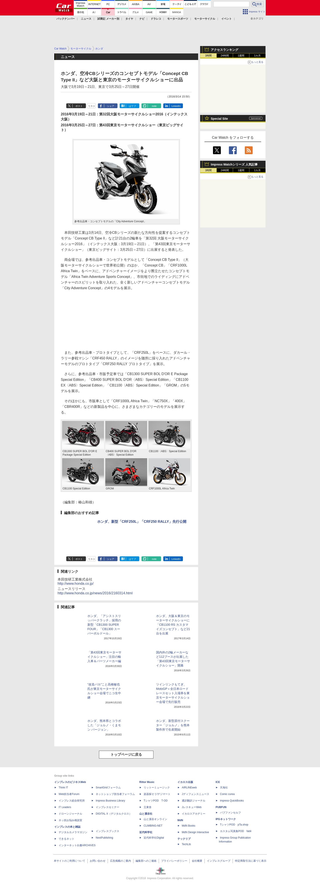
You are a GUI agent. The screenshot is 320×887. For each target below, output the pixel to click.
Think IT (63, 787)
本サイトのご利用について (69, 860)
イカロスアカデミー (193, 813)
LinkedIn (176, 106)
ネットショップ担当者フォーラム (115, 794)
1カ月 (257, 55)
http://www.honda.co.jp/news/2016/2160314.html (95, 593)
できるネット (66, 838)
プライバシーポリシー (174, 860)
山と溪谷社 (145, 813)
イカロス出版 (185, 782)
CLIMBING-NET (153, 825)
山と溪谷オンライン (155, 819)
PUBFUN (221, 807)
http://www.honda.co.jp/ (76, 583)
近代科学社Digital (154, 837)
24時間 (225, 55)
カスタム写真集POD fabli (235, 831)
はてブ (132, 106)
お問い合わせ (98, 860)
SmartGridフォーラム (108, 787)
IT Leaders (65, 807)
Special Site (219, 118)
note (154, 106)
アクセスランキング (224, 49)
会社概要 (197, 860)
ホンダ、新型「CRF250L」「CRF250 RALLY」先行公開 (141, 521)
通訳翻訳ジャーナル (193, 800)
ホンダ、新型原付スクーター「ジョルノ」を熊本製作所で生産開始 (173, 725)
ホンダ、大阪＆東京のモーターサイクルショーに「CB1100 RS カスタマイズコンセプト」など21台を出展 (173, 624)
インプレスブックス (107, 831)
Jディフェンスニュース (195, 794)
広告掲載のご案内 (120, 860)
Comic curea (227, 794)
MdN (180, 820)
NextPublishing (104, 837)
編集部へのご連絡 (146, 860)
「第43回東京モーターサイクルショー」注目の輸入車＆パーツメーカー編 (104, 657)
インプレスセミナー (107, 807)
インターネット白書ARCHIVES (77, 845)
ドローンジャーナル (70, 813)
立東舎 (147, 807)
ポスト (79, 106)
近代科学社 (145, 832)
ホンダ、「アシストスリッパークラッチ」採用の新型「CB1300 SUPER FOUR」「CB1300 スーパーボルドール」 (104, 624)
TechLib (186, 844)
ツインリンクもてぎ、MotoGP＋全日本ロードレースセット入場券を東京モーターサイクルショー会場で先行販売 (173, 693)
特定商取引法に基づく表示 (250, 860)
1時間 (208, 55)
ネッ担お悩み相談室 (70, 820)
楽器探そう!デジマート (157, 794)
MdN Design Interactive (195, 832)
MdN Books (188, 825)
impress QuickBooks (232, 800)
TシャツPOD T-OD (156, 800)
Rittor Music (146, 782)
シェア (110, 106)
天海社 (224, 787)
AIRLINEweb (189, 787)
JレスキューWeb (191, 807)
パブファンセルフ (230, 812)
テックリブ (184, 838)
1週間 (241, 55)
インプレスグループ (218, 860)
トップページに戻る (126, 754)
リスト (91, 106)
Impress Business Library (110, 800)
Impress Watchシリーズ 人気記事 (234, 164)
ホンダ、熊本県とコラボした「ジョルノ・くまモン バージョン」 (104, 725)
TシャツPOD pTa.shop (234, 824)
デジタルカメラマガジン (73, 832)
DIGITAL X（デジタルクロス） (114, 813)
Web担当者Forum (69, 794)
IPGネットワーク (226, 819)
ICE (218, 782)
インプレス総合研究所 (72, 800)
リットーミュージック (157, 787)
